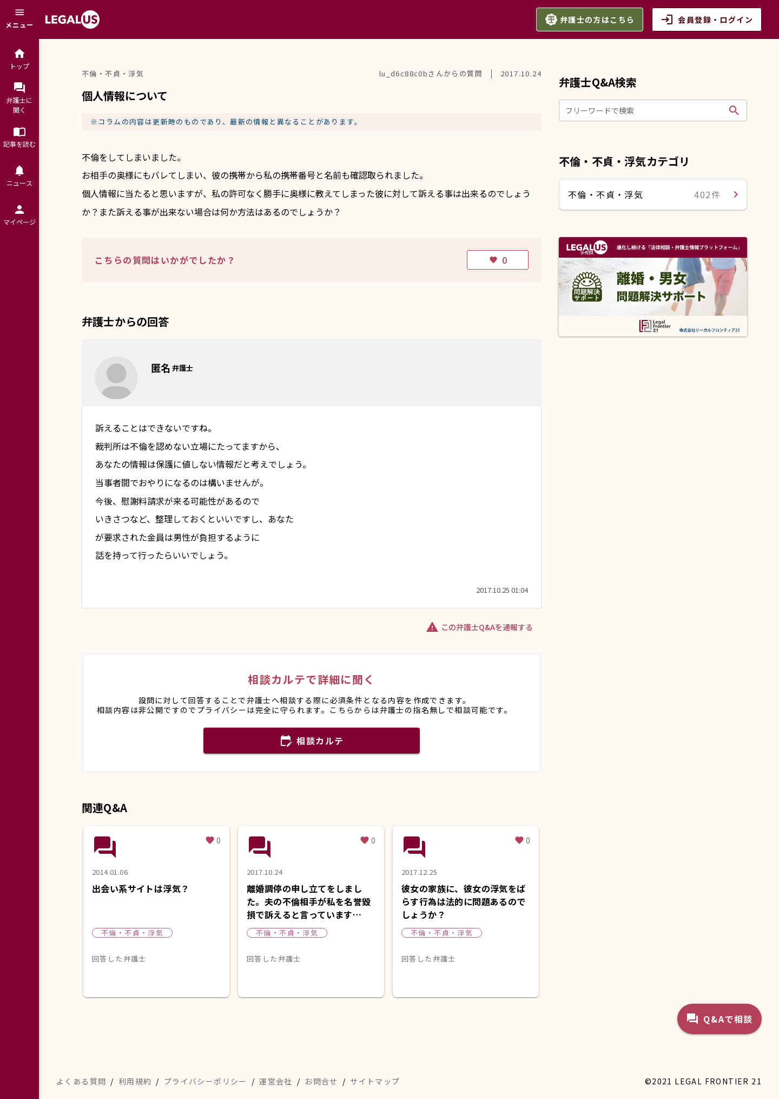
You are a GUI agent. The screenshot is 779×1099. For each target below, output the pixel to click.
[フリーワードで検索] (644, 110)
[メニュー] (19, 19)
